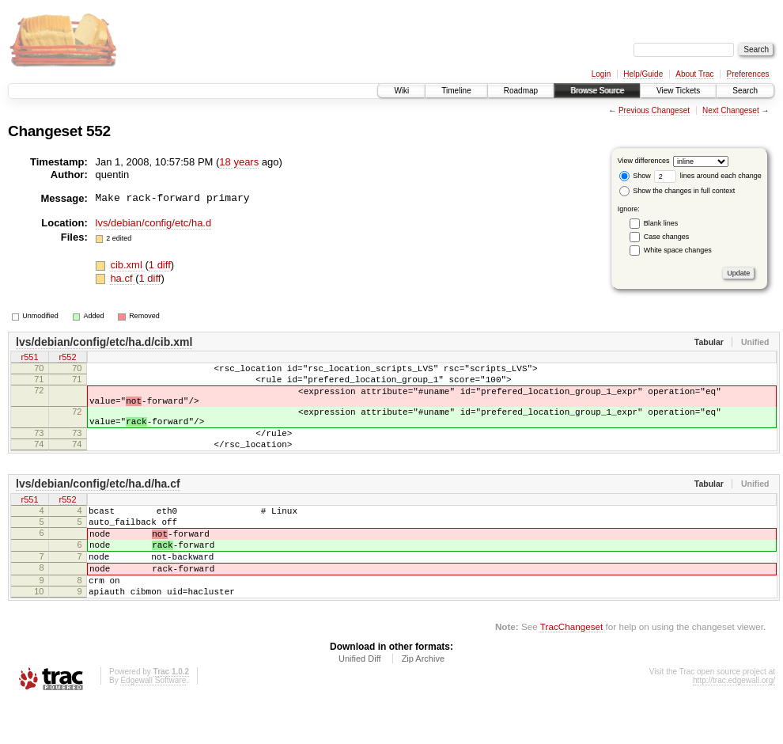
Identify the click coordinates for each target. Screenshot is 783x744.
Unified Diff (360, 701)
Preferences (748, 74)
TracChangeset (571, 669)
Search (745, 90)
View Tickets (678, 90)
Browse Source (597, 90)
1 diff (160, 265)
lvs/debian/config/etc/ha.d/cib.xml (104, 342)
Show (635, 176)
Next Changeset (730, 110)
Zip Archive (423, 701)
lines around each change (708, 176)
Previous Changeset (654, 110)
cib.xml (127, 265)
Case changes (667, 237)
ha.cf (122, 278)
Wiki (401, 90)
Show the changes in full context (677, 191)
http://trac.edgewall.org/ (734, 723)
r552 (67, 358)
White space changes (678, 250)
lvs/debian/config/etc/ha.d (154, 223)
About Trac (694, 74)
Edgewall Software (153, 723)
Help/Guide (643, 74)
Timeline (456, 90)
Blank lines (661, 223)
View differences (644, 161)
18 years (239, 162)
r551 (29, 358)
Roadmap (521, 90)
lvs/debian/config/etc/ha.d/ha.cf (98, 505)
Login (601, 74)
